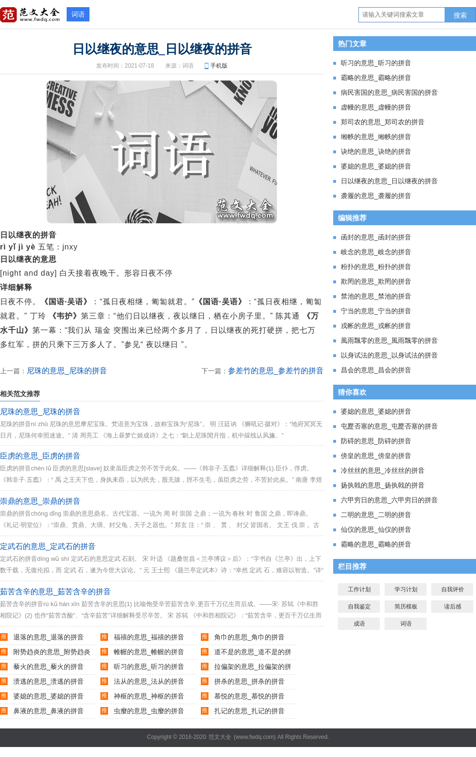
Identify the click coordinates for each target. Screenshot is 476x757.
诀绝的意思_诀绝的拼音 (376, 151)
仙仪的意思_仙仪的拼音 (376, 529)
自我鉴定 (359, 606)
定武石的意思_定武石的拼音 (48, 546)
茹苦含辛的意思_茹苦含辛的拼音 (55, 592)
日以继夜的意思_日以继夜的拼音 (389, 181)
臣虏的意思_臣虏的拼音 (40, 456)
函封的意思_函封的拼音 (376, 237)
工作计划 (359, 589)
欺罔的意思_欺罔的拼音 (376, 281)
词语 (78, 14)
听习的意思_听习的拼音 (149, 666)
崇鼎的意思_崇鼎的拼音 (40, 501)
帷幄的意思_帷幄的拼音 (149, 652)
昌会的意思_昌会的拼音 (376, 370)
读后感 (452, 606)
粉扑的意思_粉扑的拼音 (376, 266)
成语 (359, 623)
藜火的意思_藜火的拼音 (48, 666)
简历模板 (406, 606)
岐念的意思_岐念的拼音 (376, 252)
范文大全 (219, 737)
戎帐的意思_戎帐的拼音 (376, 325)
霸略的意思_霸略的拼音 (376, 77)
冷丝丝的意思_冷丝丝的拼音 (383, 470)
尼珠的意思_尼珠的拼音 (67, 371)
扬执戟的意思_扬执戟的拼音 (383, 485)
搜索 (460, 15)
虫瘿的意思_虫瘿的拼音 (149, 711)
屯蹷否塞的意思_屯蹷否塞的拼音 (389, 426)
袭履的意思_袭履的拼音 (376, 195)
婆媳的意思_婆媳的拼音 (48, 696)
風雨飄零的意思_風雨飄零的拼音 (389, 340)
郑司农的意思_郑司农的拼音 (383, 122)
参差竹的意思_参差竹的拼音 (276, 371)
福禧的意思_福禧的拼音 (149, 637)
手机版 (219, 65)
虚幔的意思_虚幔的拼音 (376, 107)
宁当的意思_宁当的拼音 (376, 311)
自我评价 (452, 589)
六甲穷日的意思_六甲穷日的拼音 (389, 500)
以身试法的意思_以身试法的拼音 (389, 355)
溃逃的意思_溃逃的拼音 (48, 681)
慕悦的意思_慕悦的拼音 (249, 696)
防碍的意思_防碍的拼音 (376, 441)
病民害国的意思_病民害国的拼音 (389, 92)
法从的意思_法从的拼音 (149, 681)
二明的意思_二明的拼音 (376, 514)
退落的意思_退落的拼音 (48, 637)
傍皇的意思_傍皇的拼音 (376, 455)
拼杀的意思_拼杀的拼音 (249, 681)
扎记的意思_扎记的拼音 (249, 711)
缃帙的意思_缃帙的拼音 (376, 136)
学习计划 (406, 589)
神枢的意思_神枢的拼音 (149, 696)
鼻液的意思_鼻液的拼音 (48, 711)
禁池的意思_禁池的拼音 (376, 296)
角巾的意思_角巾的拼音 (249, 637)
